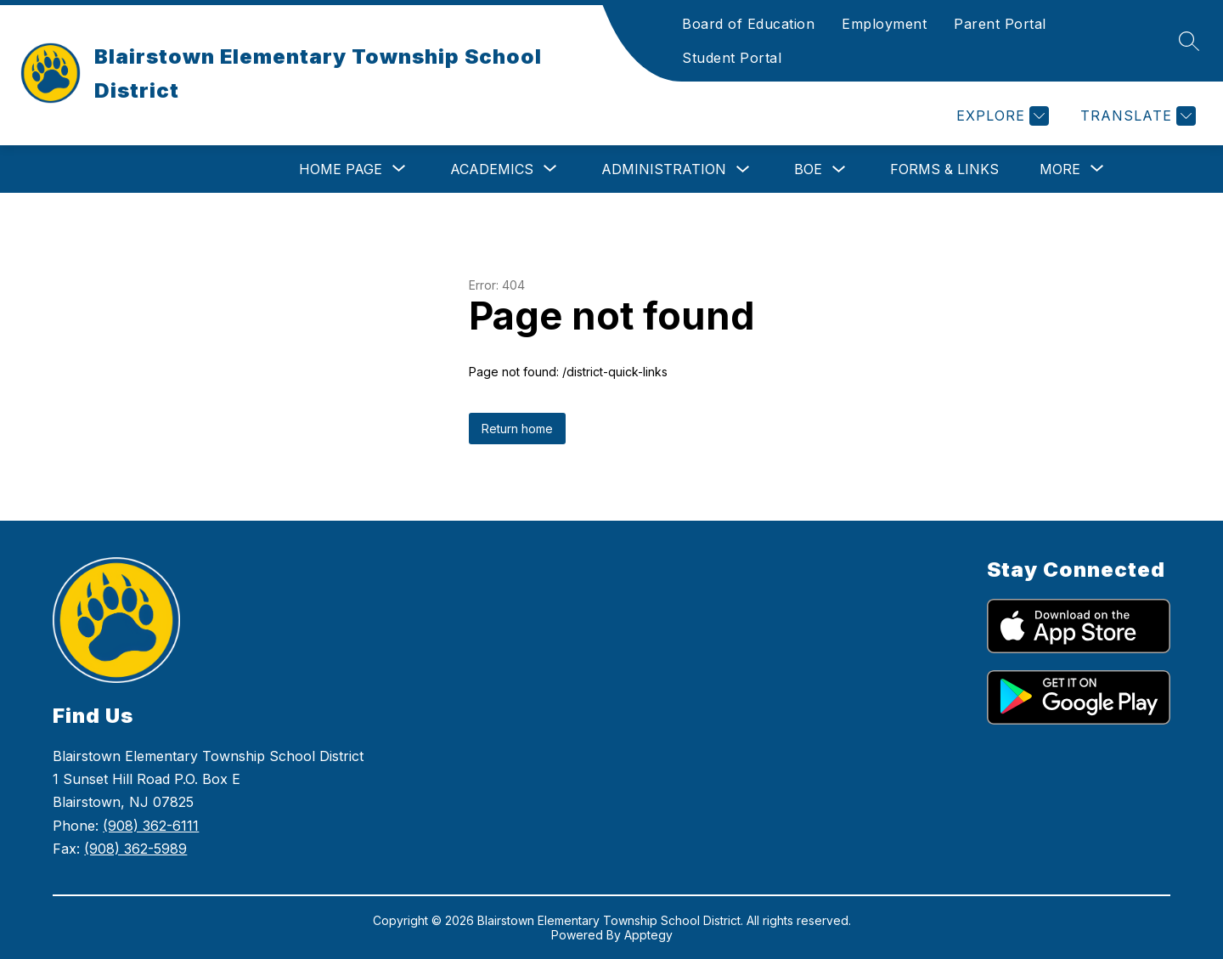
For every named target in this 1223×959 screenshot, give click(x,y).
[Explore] (1000, 116)
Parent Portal (1000, 23)
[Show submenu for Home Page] (340, 169)
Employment (884, 23)
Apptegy (648, 935)
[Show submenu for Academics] (491, 169)
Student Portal (731, 57)
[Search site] (1189, 41)
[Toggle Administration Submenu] (743, 169)
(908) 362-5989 (135, 848)
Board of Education (748, 23)
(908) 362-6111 (151, 825)
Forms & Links (944, 169)
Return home (517, 428)
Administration (663, 169)
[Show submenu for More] (1060, 169)
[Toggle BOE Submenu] (839, 169)
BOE (808, 169)
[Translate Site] (1136, 116)
